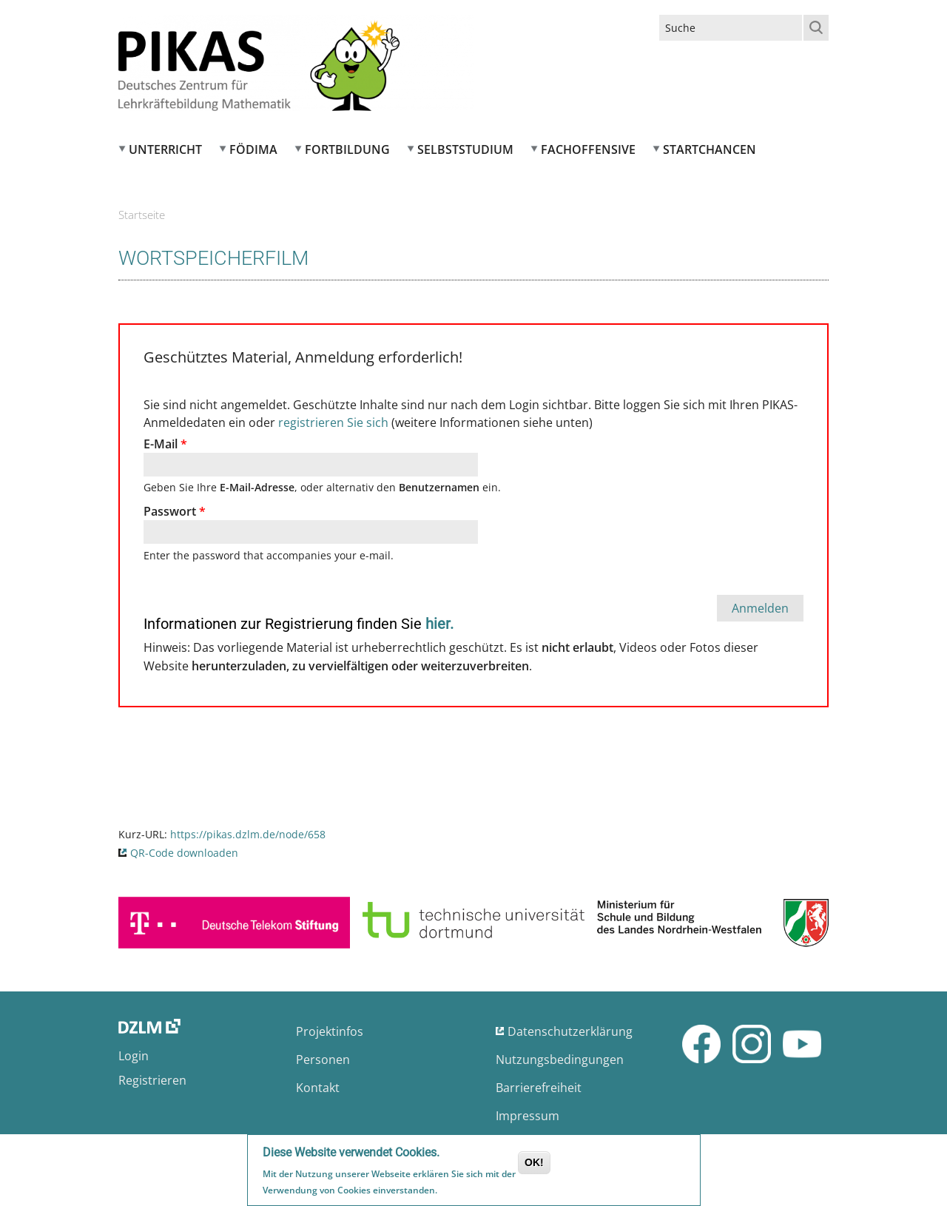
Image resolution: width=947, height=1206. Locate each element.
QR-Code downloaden (184, 853)
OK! (534, 1164)
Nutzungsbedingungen (560, 1059)
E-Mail (165, 444)
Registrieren (152, 1080)
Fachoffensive (588, 149)
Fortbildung (347, 149)
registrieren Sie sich (333, 422)
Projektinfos (329, 1031)
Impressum (527, 1116)
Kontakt (318, 1087)
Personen (323, 1059)
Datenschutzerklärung (570, 1031)
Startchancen (709, 149)
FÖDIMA (253, 149)
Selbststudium (465, 149)
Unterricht (165, 149)
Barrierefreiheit (539, 1087)
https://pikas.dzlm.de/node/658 (248, 834)
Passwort (175, 511)
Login (133, 1056)
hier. (439, 624)
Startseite (141, 214)
